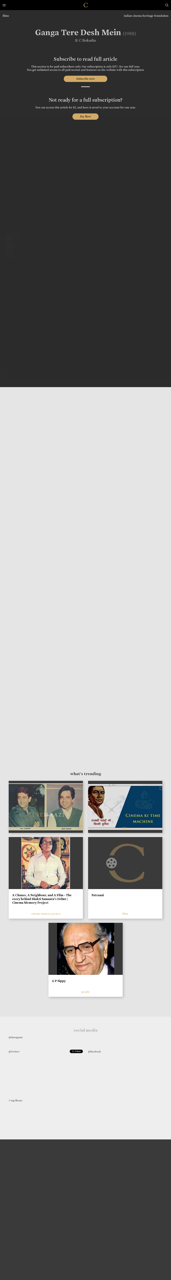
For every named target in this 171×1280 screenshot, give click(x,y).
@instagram (15, 1037)
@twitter (14, 1051)
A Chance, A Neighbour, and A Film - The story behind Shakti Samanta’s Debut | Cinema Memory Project (42, 899)
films (6, 16)
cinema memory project (45, 913)
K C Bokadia (83, 40)
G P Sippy (59, 981)
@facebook (94, 1051)
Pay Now (85, 116)
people (85, 991)
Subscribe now (85, 78)
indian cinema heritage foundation (146, 16)
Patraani (98, 895)
